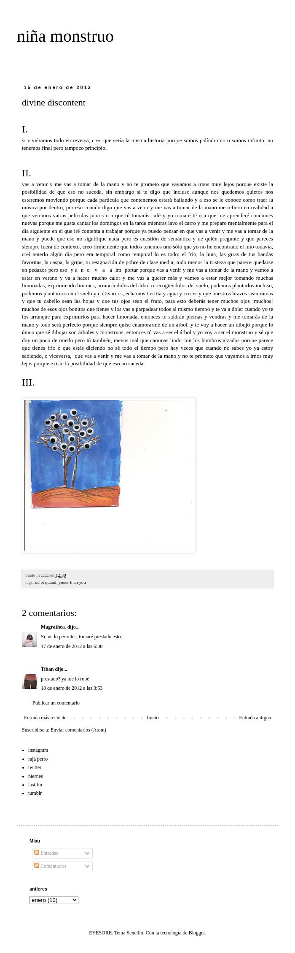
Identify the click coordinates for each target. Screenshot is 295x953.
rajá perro (38, 759)
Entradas (46, 853)
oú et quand (45, 582)
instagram (38, 750)
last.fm (35, 785)
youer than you (72, 582)
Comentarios (50, 866)
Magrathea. (53, 627)
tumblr (35, 793)
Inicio (152, 718)
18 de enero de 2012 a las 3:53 (71, 688)
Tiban (47, 669)
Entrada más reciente (45, 718)
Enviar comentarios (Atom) (78, 730)
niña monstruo (65, 36)
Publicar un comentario (56, 703)
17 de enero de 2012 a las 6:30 (71, 646)
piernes (35, 776)
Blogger (197, 933)
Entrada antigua (255, 718)
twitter (34, 767)
